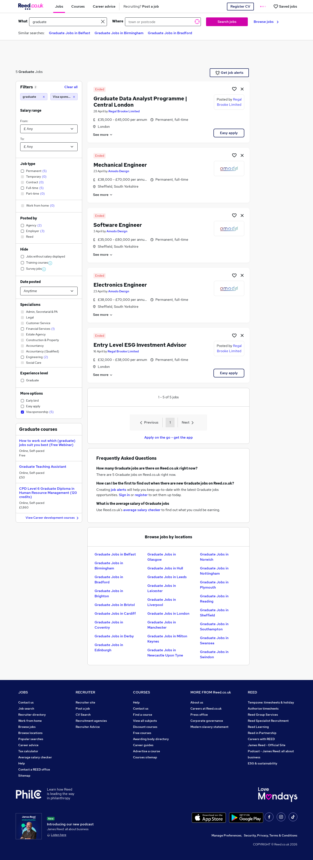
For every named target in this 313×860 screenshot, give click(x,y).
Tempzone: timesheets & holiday (271, 702)
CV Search (83, 715)
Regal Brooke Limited (124, 111)
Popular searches (30, 739)
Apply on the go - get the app (168, 437)
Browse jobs (266, 21)
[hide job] (242, 89)
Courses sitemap (145, 757)
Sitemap (24, 776)
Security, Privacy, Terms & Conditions (270, 835)
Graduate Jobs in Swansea (214, 640)
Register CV (240, 6)
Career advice (28, 745)
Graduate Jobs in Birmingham (119, 33)
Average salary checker (35, 757)
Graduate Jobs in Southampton (214, 626)
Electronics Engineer (120, 284)
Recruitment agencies (91, 721)
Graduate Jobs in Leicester (161, 588)
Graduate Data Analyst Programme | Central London (140, 101)
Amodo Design (118, 171)
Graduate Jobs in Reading (214, 599)
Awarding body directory (151, 739)
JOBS (23, 692)
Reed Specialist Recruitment (268, 721)
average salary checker (141, 510)
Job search (26, 708)
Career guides (143, 745)
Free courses (142, 733)
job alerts (118, 489)
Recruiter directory (32, 715)
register (141, 495)
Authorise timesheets (263, 708)
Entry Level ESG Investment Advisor (139, 345)
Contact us (26, 702)
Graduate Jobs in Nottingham (214, 571)
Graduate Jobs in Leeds (167, 577)
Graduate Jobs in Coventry (109, 625)
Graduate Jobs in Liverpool (161, 602)
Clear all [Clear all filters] (71, 87)
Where (117, 21)
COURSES (141, 692)
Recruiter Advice (88, 727)
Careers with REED (261, 739)
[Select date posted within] (49, 291)
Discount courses (145, 727)
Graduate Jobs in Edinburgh (109, 647)
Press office (199, 715)
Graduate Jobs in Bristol (115, 605)
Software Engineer (117, 225)
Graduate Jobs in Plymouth (214, 585)
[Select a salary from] (49, 129)
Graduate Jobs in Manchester (161, 625)
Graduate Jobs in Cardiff (115, 613)
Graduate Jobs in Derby (114, 636)
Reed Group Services (263, 715)
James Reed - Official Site (266, 745)
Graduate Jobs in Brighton (109, 593)
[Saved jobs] (285, 6)
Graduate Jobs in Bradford (170, 33)
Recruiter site (85, 702)
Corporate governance (206, 721)
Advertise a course (146, 751)
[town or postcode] (163, 21)
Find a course (142, 715)
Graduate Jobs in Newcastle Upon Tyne (165, 653)
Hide (24, 249)
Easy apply (229, 133)
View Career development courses (53, 518)
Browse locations (30, 733)
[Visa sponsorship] (64, 96)
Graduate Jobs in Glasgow (161, 557)
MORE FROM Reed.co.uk (210, 692)
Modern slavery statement (209, 727)
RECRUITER (85, 692)
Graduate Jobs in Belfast (69, 33)
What (22, 21)
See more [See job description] (103, 134)
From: (24, 121)
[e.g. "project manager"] (68, 21)
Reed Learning (258, 727)
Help (21, 763)
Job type (27, 164)
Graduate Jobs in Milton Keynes (167, 639)
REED (252, 692)
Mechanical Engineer (120, 165)
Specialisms (30, 304)
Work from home (30, 721)
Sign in (124, 495)
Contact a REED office (34, 769)
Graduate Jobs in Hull (165, 568)
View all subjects (145, 721)
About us (196, 702)
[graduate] (33, 96)
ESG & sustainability (262, 763)
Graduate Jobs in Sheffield (214, 613)
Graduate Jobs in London (168, 613)
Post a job (83, 708)
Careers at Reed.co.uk (206, 708)
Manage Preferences (226, 835)
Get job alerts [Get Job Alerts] (229, 72)
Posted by (28, 218)
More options (31, 393)
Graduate (26, 71)
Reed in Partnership (262, 733)
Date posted (30, 281)
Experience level (34, 373)
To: (22, 139)
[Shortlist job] (234, 89)
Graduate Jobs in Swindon (214, 654)
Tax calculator (28, 751)
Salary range (30, 110)
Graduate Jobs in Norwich (214, 557)
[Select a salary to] (49, 146)
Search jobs (227, 21)
